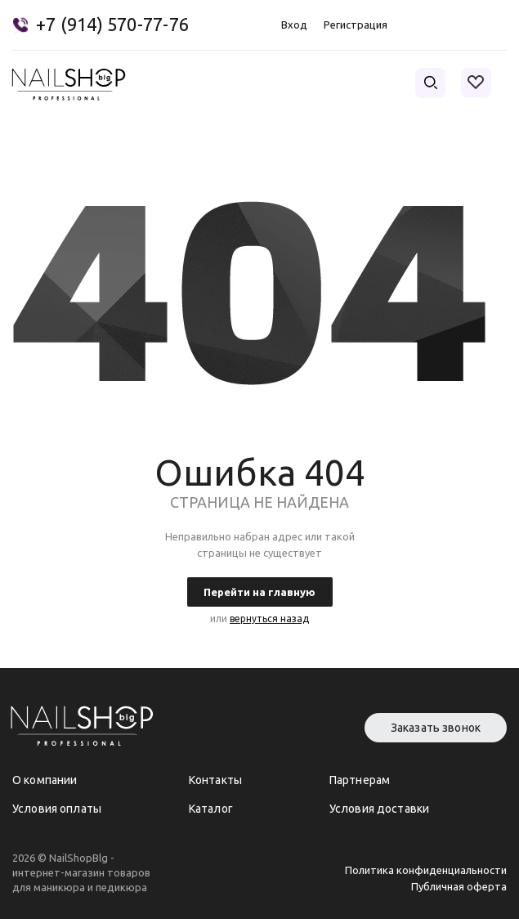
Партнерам (359, 780)
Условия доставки (379, 808)
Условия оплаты (56, 808)
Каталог (211, 808)
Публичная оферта (459, 886)
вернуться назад (269, 618)
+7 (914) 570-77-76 (112, 24)
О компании (44, 780)
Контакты (215, 780)
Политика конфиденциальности (426, 870)
